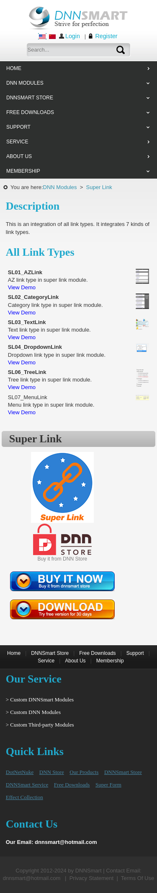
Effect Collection (24, 797)
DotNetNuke (19, 772)
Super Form (108, 784)
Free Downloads (97, 653)
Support (135, 653)
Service (46, 661)
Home (14, 653)
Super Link (99, 187)
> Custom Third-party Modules (40, 725)
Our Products (83, 772)
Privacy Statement (91, 878)
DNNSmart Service (27, 784)
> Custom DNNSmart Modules (40, 699)
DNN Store (51, 772)
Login (72, 36)
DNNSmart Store (50, 653)
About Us (75, 661)
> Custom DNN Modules (33, 712)
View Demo (22, 287)
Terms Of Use (137, 878)
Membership (110, 661)
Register (106, 36)
